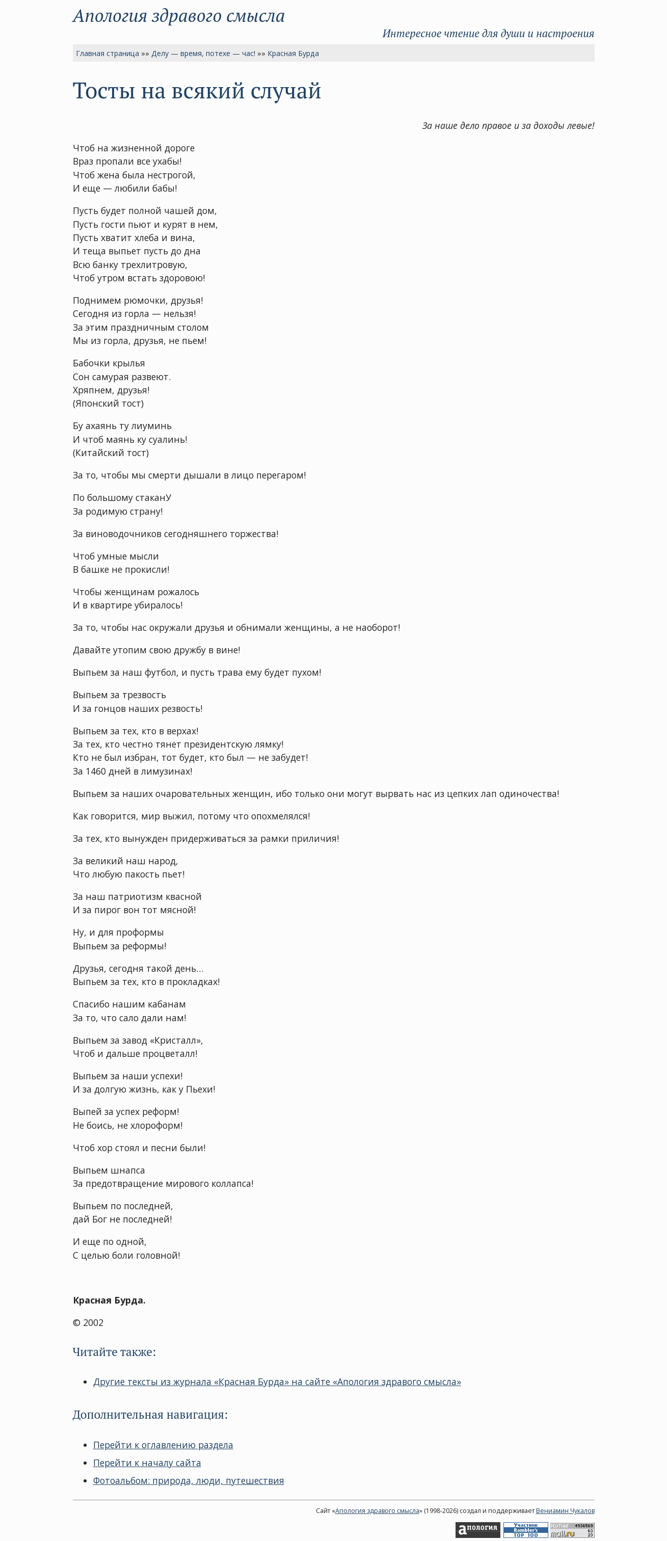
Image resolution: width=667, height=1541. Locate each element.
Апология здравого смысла (179, 15)
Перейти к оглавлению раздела (163, 1445)
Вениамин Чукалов (565, 1510)
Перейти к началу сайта (147, 1462)
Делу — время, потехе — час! (203, 53)
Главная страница (107, 53)
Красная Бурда (293, 53)
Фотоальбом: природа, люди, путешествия (188, 1480)
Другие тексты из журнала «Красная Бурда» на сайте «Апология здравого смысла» (277, 1381)
